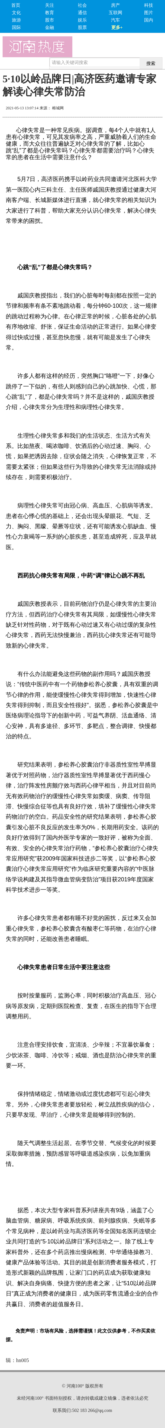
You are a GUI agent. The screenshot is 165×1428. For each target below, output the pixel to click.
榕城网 (58, 108)
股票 (82, 27)
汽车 (115, 20)
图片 (148, 12)
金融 (49, 27)
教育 (49, 12)
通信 (82, 12)
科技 (148, 5)
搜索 (150, 63)
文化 (16, 12)
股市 (49, 20)
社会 (82, 5)
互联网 (115, 12)
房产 (115, 5)
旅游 (16, 20)
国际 (16, 27)
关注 (49, 5)
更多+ (117, 27)
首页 (15, 5)
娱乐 (82, 20)
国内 (148, 20)
